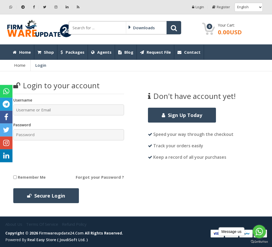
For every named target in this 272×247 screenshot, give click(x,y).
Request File (155, 52)
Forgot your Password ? (100, 177)
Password (22, 124)
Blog (125, 52)
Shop (45, 52)
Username (22, 100)
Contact (189, 52)
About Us (14, 224)
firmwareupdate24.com (61, 233)
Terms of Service (42, 224)
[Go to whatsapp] (259, 231)
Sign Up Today (182, 115)
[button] (174, 27)
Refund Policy (74, 224)
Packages (72, 52)
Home (22, 52)
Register (221, 7)
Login (198, 7)
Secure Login (46, 195)
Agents (101, 52)
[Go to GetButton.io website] (259, 241)
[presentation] (57, 157)
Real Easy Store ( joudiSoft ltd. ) (57, 239)
